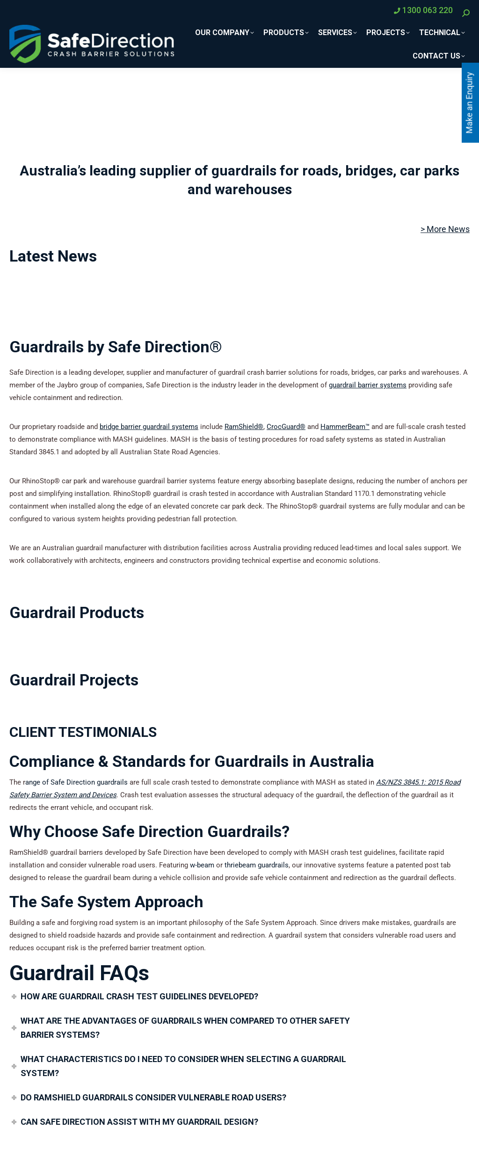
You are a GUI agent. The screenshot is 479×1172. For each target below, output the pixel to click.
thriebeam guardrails (257, 865)
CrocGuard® (286, 426)
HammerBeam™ (345, 426)
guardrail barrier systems (367, 385)
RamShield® (244, 426)
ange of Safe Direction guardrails (76, 782)
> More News (445, 229)
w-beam (202, 865)
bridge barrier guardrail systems (149, 426)
